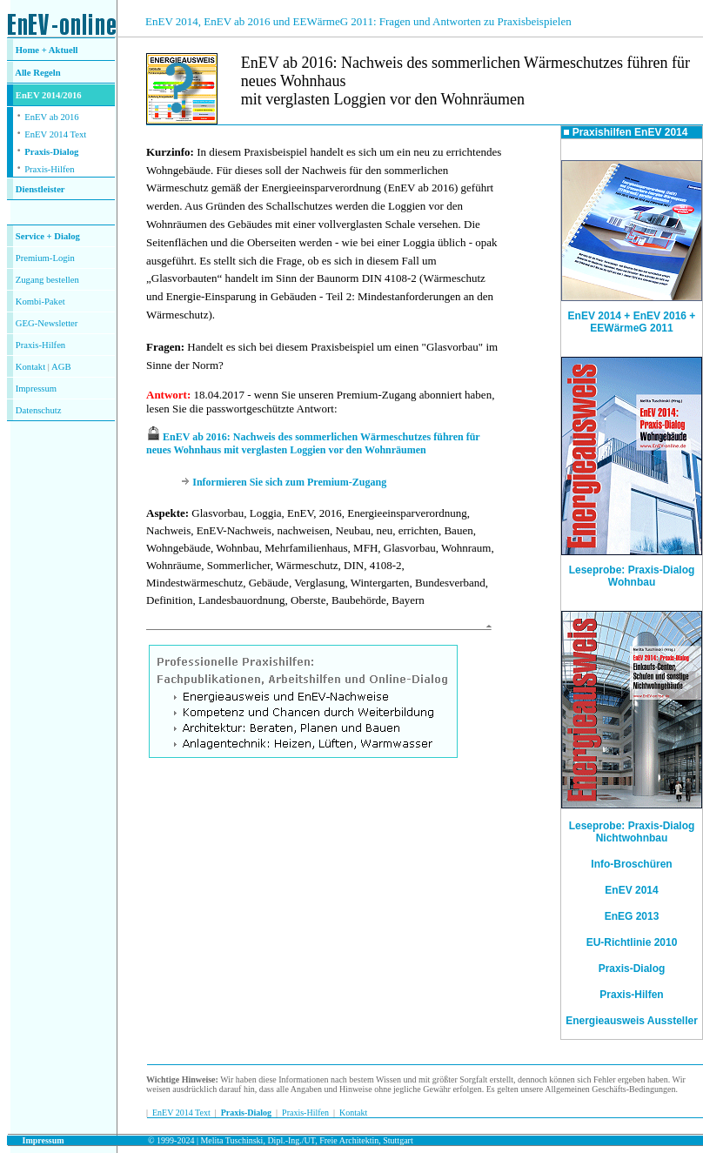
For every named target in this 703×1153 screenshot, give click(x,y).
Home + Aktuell (47, 50)
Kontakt (30, 367)
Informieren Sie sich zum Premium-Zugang (289, 482)
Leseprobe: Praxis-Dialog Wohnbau (631, 571)
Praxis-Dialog (51, 152)
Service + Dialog (48, 236)
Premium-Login (45, 258)
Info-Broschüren (631, 864)
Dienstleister (40, 189)
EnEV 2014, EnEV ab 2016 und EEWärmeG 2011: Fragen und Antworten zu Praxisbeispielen (358, 21)
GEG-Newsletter (47, 323)
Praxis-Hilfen (49, 169)
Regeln (46, 72)
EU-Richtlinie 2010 (632, 942)
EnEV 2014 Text (55, 134)
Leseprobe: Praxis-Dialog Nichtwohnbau (632, 832)
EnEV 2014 (631, 890)
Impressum (36, 388)
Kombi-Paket (40, 301)
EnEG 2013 (632, 916)
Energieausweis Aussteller (632, 1021)
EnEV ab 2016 (51, 117)
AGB (61, 367)
